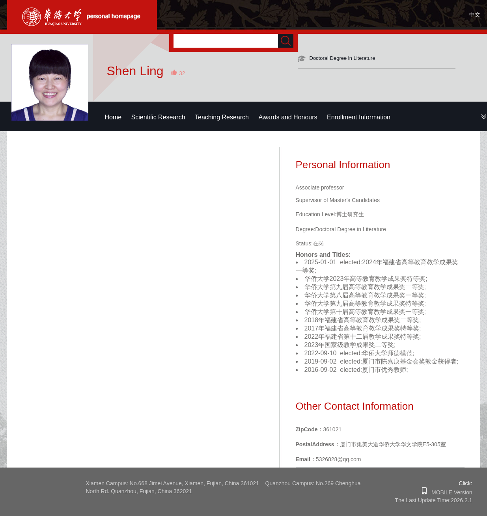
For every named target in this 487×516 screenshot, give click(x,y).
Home (113, 117)
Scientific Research (158, 117)
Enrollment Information (358, 117)
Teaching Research (222, 117)
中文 (474, 14)
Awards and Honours (287, 117)
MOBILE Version (449, 492)
